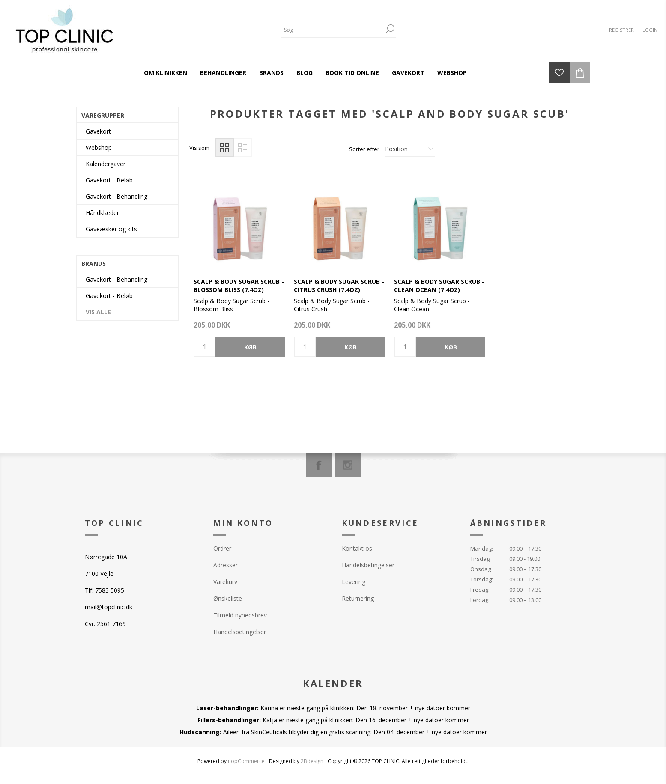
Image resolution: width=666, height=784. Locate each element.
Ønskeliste (227, 598)
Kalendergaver (105, 164)
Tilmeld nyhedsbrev (240, 615)
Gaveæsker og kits (111, 229)
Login (649, 30)
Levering (353, 582)
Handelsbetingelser (239, 632)
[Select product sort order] (410, 149)
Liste (242, 147)
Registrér (621, 30)
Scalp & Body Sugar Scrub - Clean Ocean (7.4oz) (439, 285)
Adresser (225, 565)
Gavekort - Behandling (116, 196)
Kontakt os (357, 548)
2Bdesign (312, 761)
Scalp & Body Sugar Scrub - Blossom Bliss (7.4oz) (239, 285)
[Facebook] (319, 465)
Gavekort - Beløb (109, 180)
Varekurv (225, 582)
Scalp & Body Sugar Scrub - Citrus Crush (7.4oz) (339, 285)
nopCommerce (246, 761)
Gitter (224, 147)
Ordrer (222, 548)
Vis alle (98, 312)
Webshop (99, 147)
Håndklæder (102, 213)
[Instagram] (348, 465)
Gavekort (98, 131)
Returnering (358, 598)
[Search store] (332, 30)
